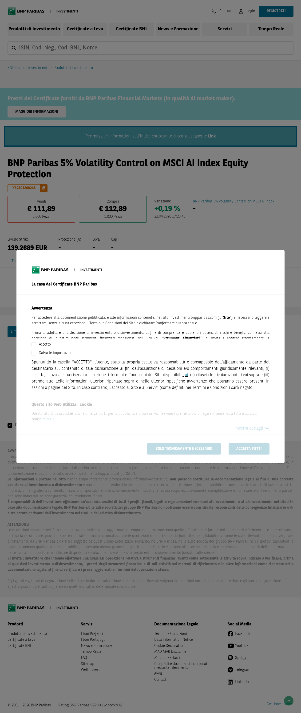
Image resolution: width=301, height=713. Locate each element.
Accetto (45, 344)
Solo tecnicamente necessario (184, 449)
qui (185, 375)
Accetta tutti (249, 449)
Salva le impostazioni (56, 353)
